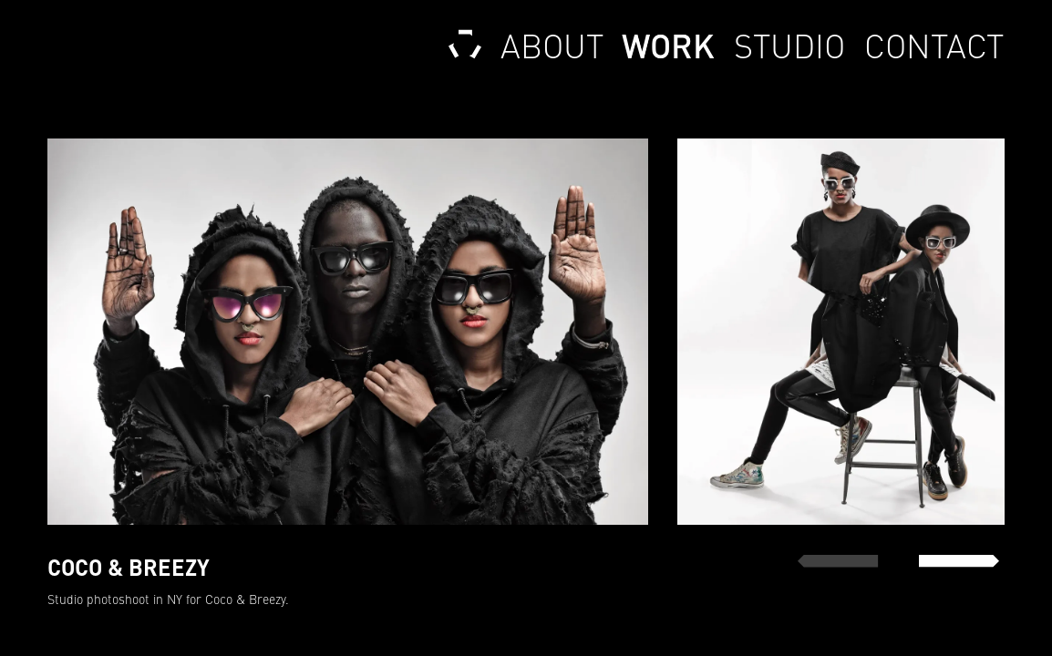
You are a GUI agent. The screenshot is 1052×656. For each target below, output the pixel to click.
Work (668, 45)
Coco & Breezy (245, 599)
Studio (789, 45)
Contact (934, 45)
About (551, 45)
